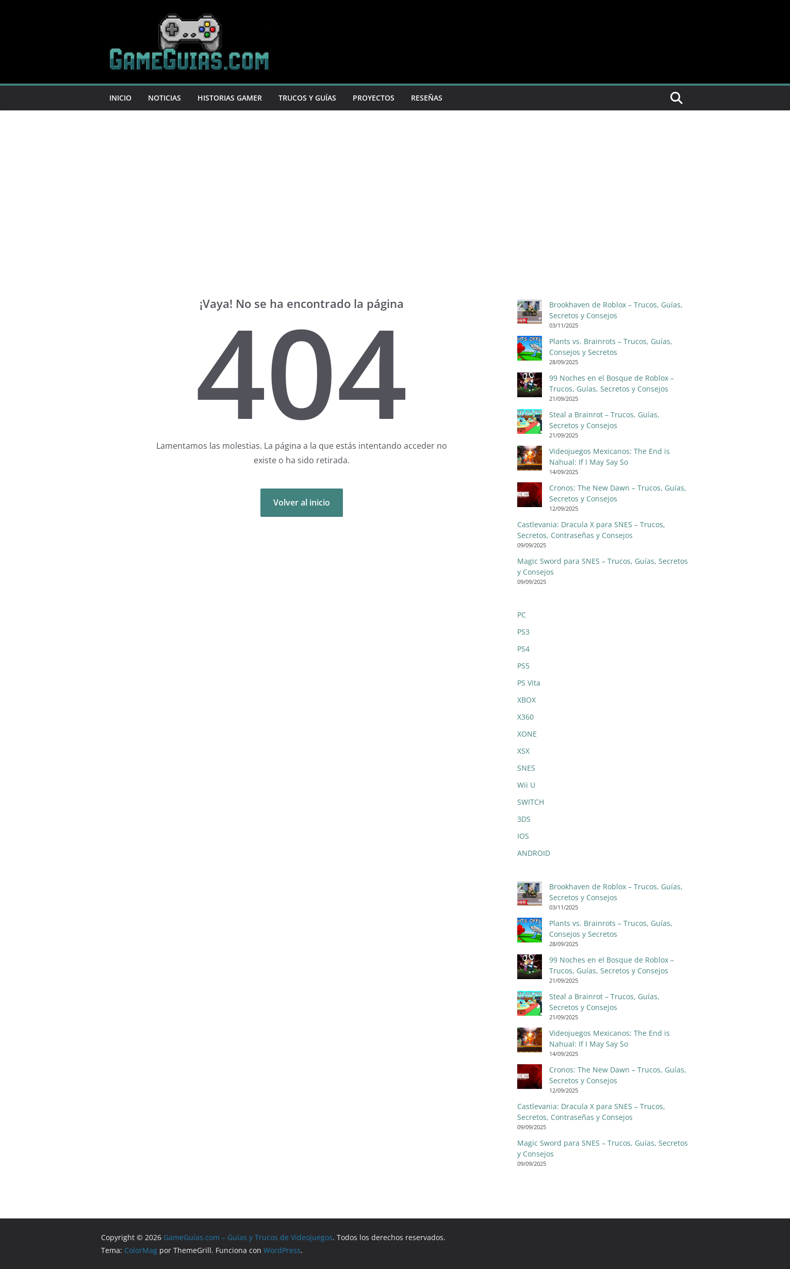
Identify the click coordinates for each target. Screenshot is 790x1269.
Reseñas (426, 98)
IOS (523, 836)
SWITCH (530, 802)
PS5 (523, 666)
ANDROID (533, 853)
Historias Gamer (230, 98)
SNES (526, 768)
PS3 (523, 632)
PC (521, 615)
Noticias (164, 98)
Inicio (120, 98)
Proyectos (373, 98)
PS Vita (528, 683)
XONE (527, 734)
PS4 (523, 649)
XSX (523, 751)
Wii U (526, 785)
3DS (524, 819)
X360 (525, 717)
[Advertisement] (395, 219)
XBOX (526, 700)
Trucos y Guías (307, 98)
